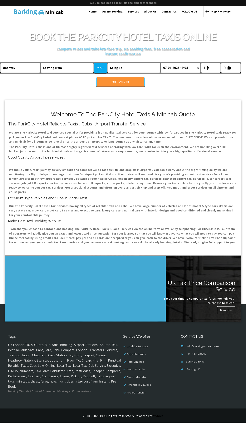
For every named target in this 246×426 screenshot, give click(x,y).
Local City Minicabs (138, 349)
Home (93, 11)
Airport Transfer (136, 396)
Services (133, 11)
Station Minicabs (136, 380)
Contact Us (169, 11)
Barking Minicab (195, 365)
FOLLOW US (189, 11)
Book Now (225, 314)
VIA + (100, 68)
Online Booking (112, 11)
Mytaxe (158, 419)
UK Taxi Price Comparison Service (201, 289)
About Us (150, 11)
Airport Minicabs (136, 357)
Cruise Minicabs (136, 372)
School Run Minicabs (139, 388)
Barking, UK (193, 372)
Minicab (38, 11)
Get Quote (120, 81)
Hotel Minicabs (135, 365)
